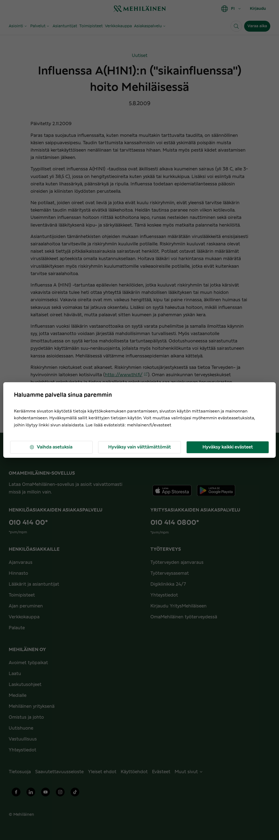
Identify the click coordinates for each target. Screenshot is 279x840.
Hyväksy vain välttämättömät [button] (139, 447)
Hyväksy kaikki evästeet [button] (227, 447)
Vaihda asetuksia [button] (50, 447)
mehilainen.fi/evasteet (149, 425)
